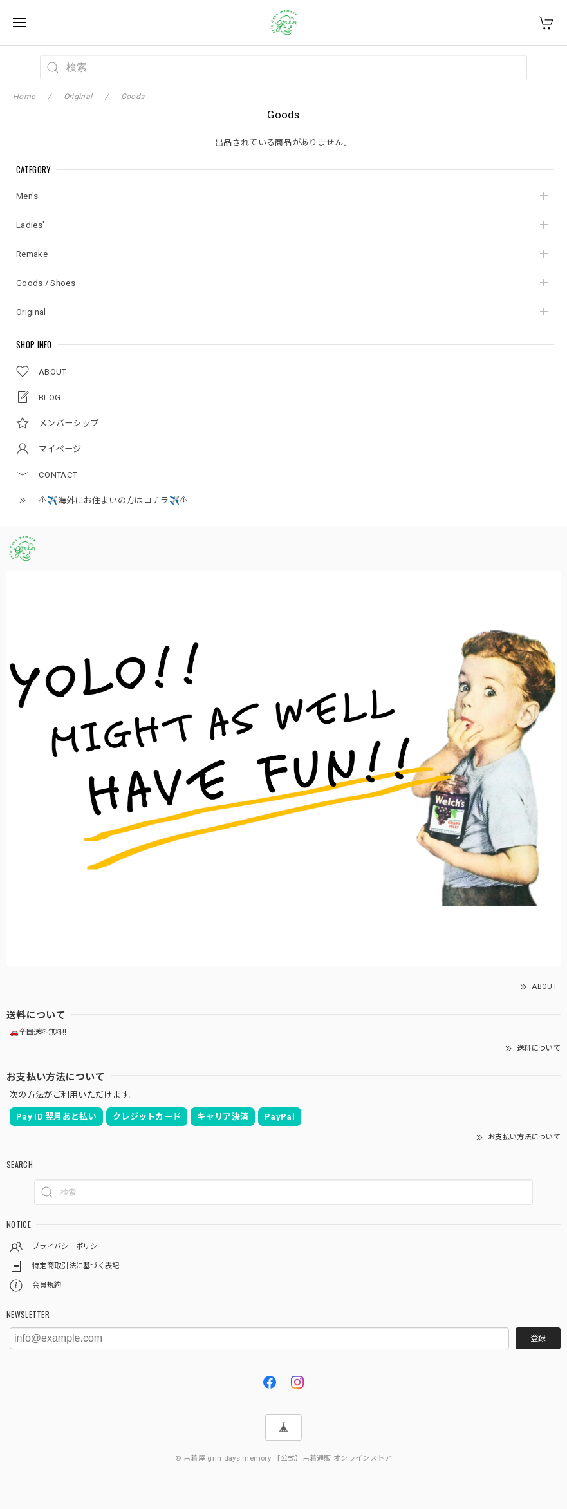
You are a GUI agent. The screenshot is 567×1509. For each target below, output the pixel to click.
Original (31, 312)
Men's (27, 196)
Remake (32, 254)
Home (24, 96)
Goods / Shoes (45, 283)
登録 (538, 1338)
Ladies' (30, 225)
